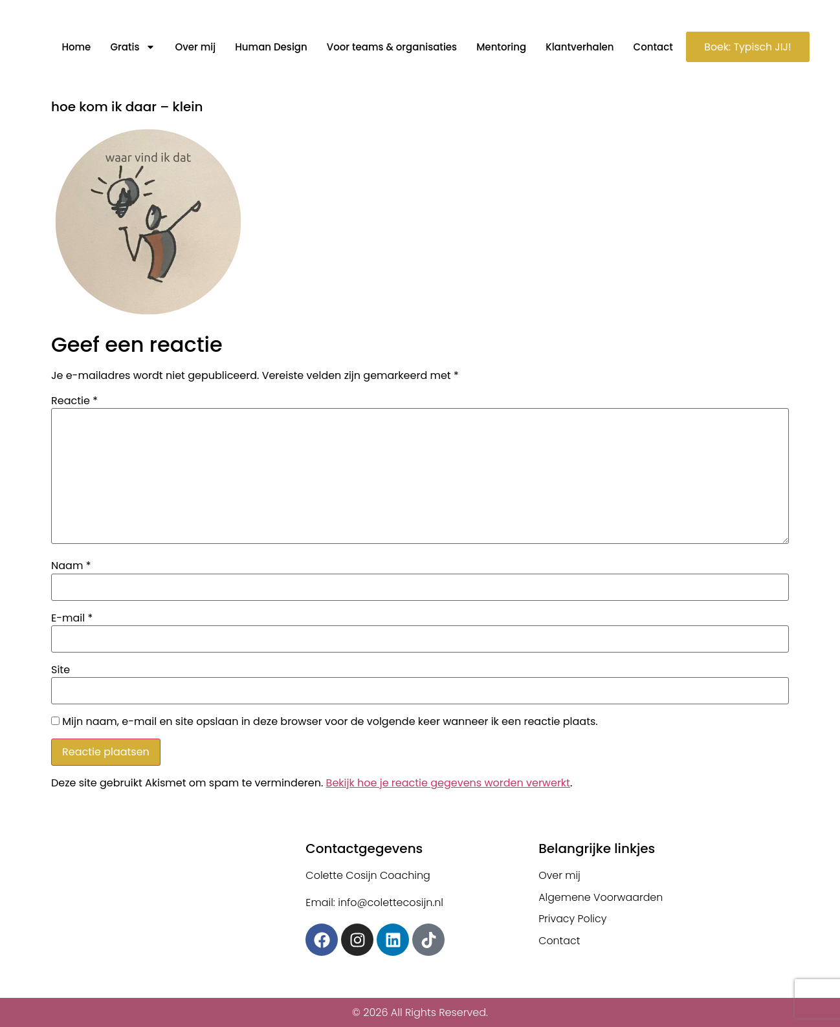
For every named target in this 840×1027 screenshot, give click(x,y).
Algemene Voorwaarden (601, 897)
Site (60, 670)
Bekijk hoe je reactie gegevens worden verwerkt (448, 782)
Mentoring (499, 47)
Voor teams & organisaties (389, 47)
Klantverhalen (578, 47)
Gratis (130, 47)
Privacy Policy (572, 919)
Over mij (193, 47)
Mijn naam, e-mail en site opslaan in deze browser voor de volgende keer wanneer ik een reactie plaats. (329, 722)
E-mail (72, 618)
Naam (71, 566)
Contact (650, 47)
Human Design (269, 47)
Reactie (74, 401)
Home (74, 47)
